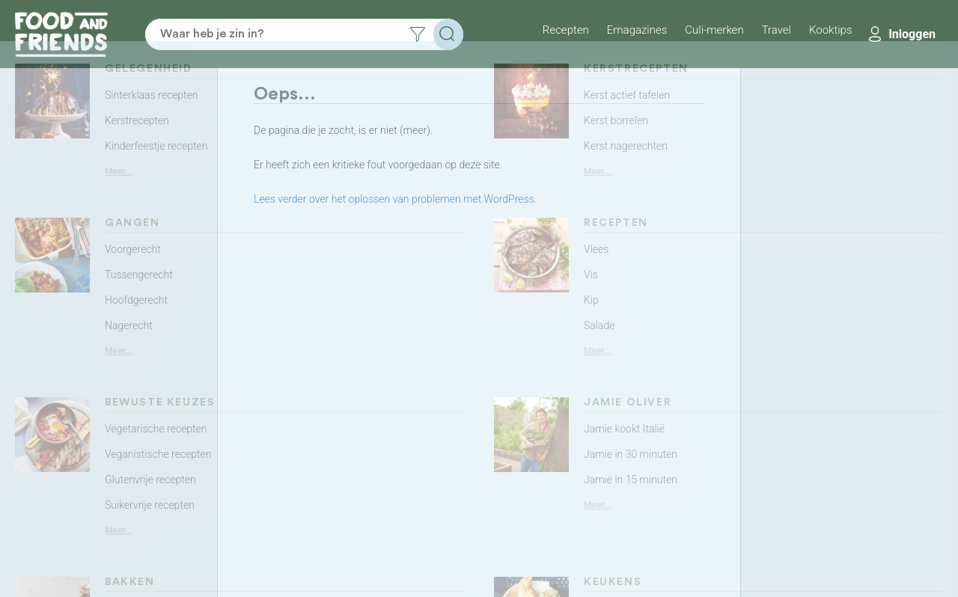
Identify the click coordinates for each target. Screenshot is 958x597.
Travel (776, 30)
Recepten (566, 30)
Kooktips (830, 30)
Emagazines (637, 30)
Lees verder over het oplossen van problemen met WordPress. (395, 199)
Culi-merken (714, 30)
